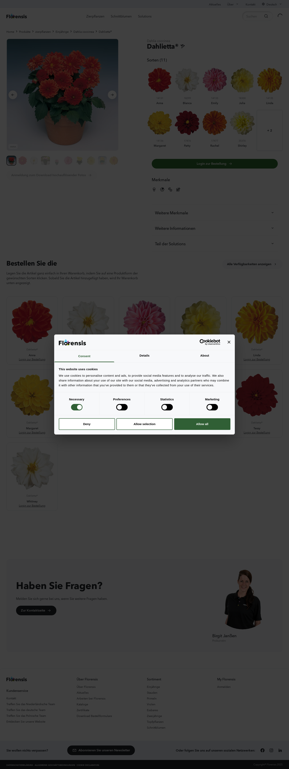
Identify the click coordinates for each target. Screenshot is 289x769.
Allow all (202, 424)
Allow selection (144, 424)
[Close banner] (229, 342)
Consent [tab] (84, 356)
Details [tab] (144, 355)
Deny (87, 424)
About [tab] (204, 355)
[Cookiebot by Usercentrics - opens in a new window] (202, 342)
